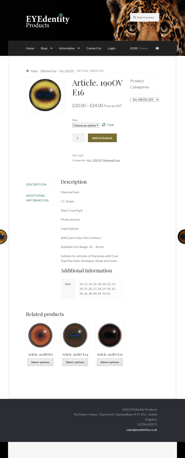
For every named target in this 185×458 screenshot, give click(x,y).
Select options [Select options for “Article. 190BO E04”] (75, 362)
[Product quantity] (78, 138)
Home (30, 48)
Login (111, 48)
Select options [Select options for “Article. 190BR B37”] (40, 362)
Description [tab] (36, 184)
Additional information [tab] (37, 198)
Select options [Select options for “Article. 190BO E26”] (110, 362)
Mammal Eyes (49, 70)
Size (75, 120)
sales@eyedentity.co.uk (142, 429)
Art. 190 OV (66, 70)
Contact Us (93, 48)
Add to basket (102, 138)
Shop (44, 48)
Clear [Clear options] (110, 124)
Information (67, 48)
